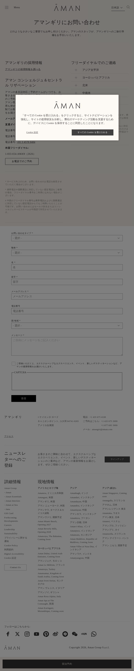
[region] (67, 117)
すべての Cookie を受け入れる (92, 132)
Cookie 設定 (32, 132)
